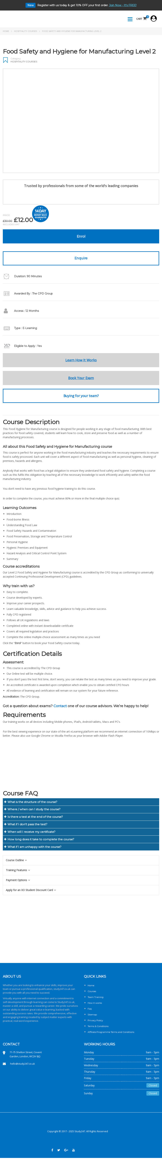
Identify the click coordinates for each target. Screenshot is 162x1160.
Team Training (95, 999)
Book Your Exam (81, 378)
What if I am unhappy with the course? (35, 849)
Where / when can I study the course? (34, 810)
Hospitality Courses (25, 31)
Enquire (81, 259)
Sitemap (92, 1016)
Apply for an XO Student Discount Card (31, 892)
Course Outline (16, 862)
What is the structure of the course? (33, 802)
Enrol (81, 237)
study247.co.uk (61, 991)
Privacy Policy (95, 1022)
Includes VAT (11, 225)
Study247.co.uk (66, 1004)
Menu (129, 19)
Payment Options (18, 882)
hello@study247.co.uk (22, 1066)
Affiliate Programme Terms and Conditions (111, 1034)
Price (6, 215)
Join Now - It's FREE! (122, 5)
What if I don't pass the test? (27, 826)
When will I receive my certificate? (32, 833)
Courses (92, 993)
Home (6, 31)
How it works (95, 1005)
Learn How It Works (80, 361)
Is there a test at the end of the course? (35, 818)
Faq (90, 1011)
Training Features (18, 872)
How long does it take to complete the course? (41, 841)
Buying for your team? (81, 396)
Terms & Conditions (98, 1028)
